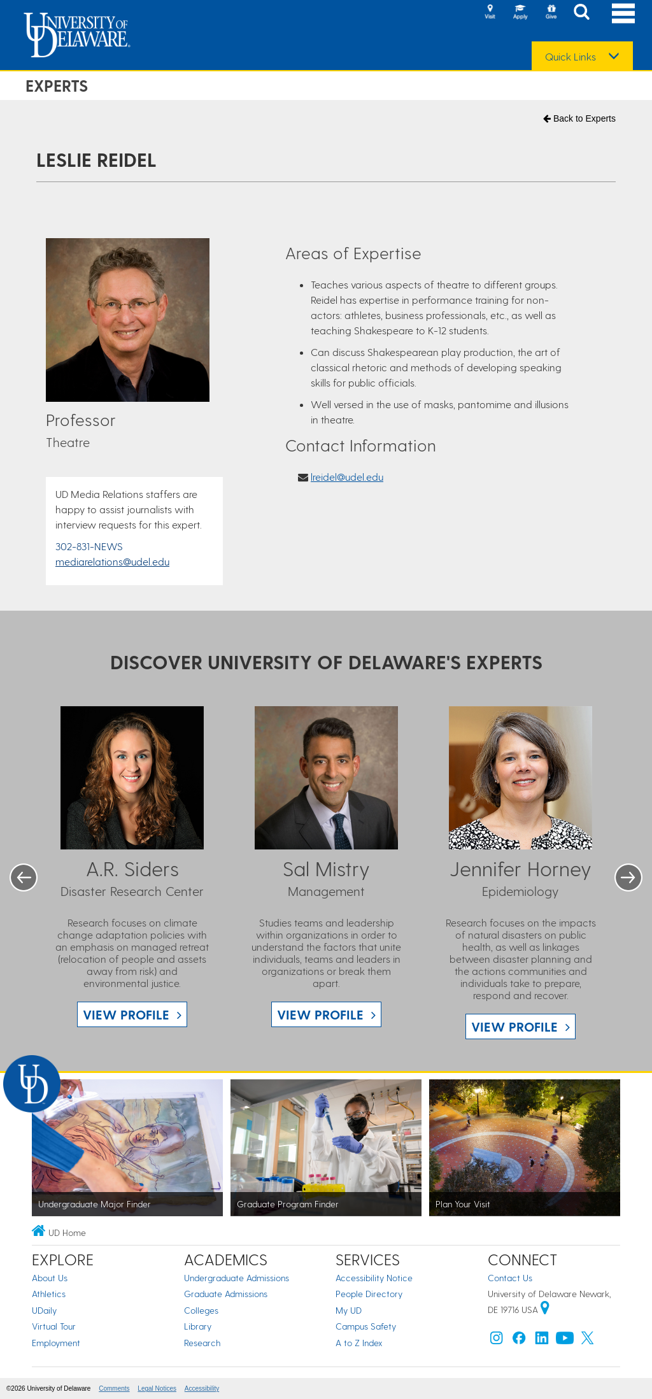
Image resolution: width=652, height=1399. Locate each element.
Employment (56, 1342)
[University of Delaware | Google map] (545, 1309)
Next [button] (628, 877)
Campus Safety (366, 1326)
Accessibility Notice (374, 1277)
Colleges (201, 1310)
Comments (114, 1388)
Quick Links (570, 56)
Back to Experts (579, 118)
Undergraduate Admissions (236, 1277)
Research (202, 1342)
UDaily (44, 1310)
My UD (349, 1310)
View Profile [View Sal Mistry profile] (320, 1014)
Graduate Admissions (225, 1293)
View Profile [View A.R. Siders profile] (126, 1014)
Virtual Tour (54, 1326)
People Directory (369, 1293)
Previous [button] (24, 877)
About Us (49, 1277)
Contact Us (510, 1277)
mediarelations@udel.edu (112, 561)
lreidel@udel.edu (347, 477)
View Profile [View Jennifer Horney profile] (514, 1026)
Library (197, 1326)
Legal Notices (157, 1388)
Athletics (49, 1293)
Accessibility (202, 1388)
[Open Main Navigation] (623, 13)
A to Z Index (359, 1342)
